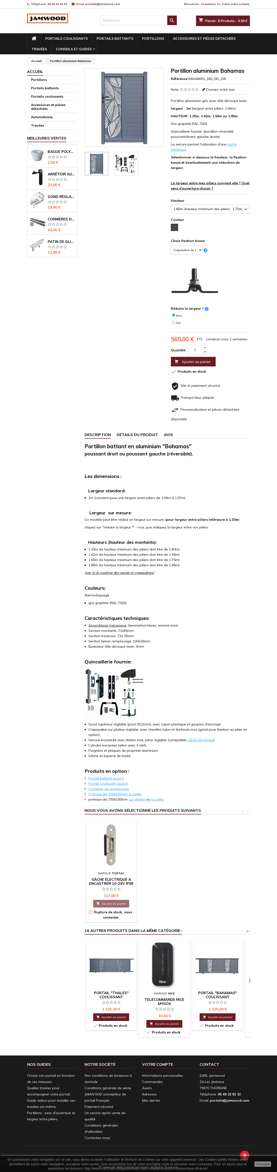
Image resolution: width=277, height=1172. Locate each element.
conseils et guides (74, 49)
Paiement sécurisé (99, 1107)
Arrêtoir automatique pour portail (61, 174)
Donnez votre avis (220, 89)
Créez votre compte (235, 4)
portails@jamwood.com (102, 4)
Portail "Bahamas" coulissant (111, 874)
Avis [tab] (168, 434)
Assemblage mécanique (107, 625)
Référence (179, 79)
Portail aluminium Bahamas (164, 874)
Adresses (149, 1094)
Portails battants (115, 38)
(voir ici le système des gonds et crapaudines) (119, 573)
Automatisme (41, 117)
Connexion (208, 4)
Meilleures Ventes (46, 138)
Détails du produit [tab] (137, 434)
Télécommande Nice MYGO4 (164, 1001)
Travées (39, 49)
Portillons (153, 38)
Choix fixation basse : (189, 241)
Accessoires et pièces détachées (204, 38)
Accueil (35, 71)
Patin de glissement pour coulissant (61, 242)
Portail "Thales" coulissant (111, 995)
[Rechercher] (138, 20)
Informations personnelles (162, 1075)
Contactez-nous (97, 1138)
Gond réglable (61, 197)
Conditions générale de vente (108, 1088)
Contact (209, 1064)
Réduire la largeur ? (187, 308)
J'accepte (263, 1164)
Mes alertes (151, 1100)
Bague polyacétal (61, 152)
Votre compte (157, 1064)
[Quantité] (195, 349)
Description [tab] (98, 434)
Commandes (152, 1082)
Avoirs (147, 1088)
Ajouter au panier (192, 361)
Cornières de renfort (61, 219)
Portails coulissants (66, 38)
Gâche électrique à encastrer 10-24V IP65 (218, 881)
